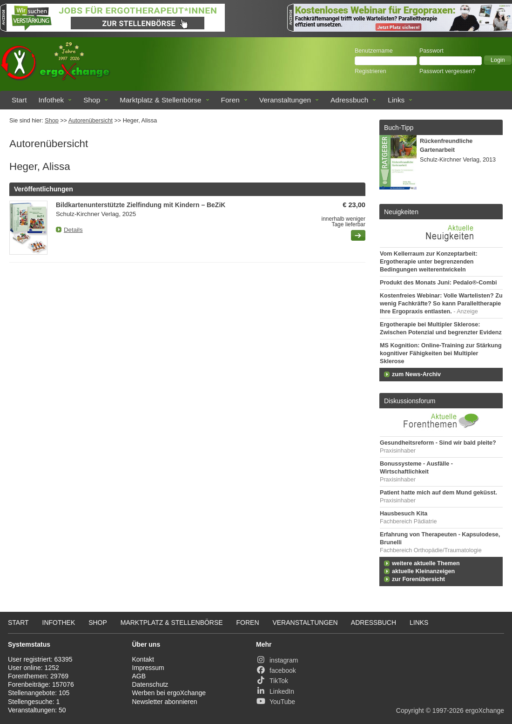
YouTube (275, 701)
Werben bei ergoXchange (169, 693)
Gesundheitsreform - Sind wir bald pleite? (438, 443)
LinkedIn (275, 691)
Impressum (148, 667)
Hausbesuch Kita (403, 513)
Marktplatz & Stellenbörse (160, 100)
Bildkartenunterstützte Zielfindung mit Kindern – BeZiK (140, 205)
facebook (276, 670)
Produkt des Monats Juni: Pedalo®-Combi (438, 282)
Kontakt (143, 659)
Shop (91, 100)
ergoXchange (484, 710)
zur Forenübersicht (418, 579)
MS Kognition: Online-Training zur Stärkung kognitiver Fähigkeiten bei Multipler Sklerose (441, 353)
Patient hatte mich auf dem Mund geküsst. (438, 492)
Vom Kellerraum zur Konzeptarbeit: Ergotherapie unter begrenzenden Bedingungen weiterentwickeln (429, 261)
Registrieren (370, 71)
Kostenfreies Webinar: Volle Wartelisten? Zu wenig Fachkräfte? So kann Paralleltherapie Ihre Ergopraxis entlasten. (441, 303)
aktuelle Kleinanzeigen (423, 571)
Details (73, 229)
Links (396, 100)
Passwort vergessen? (447, 71)
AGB (139, 676)
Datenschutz (150, 684)
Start (19, 100)
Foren (230, 100)
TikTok (272, 680)
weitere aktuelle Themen (426, 563)
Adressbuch (349, 100)
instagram (277, 660)
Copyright (410, 710)
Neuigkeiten (401, 212)
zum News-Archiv (416, 374)
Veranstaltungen (285, 100)
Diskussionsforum (409, 401)
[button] (498, 60)
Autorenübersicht (90, 120)
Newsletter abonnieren (164, 701)
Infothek (51, 100)
